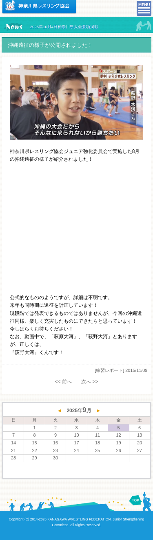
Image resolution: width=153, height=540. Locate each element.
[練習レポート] (109, 370)
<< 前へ (63, 382)
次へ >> (89, 382)
